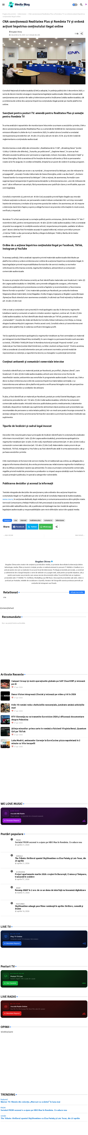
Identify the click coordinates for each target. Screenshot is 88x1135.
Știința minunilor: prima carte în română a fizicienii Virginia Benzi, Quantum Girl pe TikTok (48, 729)
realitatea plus (35, 520)
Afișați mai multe (77, 592)
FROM (3, 1108)
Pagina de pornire (9, 14)
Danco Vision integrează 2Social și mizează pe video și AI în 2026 (43, 694)
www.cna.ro (8, 499)
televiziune (22, 14)
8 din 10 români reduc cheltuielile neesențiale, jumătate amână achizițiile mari (47, 706)
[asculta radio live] (86, 4)
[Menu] (3, 4)
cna (15, 520)
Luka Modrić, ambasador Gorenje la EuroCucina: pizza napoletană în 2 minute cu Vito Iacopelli (45, 741)
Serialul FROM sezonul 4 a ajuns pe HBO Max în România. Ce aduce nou (34, 1110)
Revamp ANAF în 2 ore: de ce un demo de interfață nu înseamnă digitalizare (50, 890)
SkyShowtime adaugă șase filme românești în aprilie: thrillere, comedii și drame (49, 907)
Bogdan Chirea (42, 561)
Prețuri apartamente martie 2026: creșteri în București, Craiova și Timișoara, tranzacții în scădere (51, 875)
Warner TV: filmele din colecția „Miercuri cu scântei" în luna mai (30, 1102)
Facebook (20, 527)
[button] (74, 4)
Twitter (34, 527)
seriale (3, 1116)
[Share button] (56, 527)
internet (23, 520)
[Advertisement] (20, 649)
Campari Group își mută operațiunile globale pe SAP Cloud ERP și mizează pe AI (48, 682)
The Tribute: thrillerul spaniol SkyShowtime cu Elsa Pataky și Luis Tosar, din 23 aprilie (50, 859)
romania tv (48, 520)
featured (4, 1099)
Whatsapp (47, 527)
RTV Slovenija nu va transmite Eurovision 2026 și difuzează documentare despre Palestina (47, 718)
